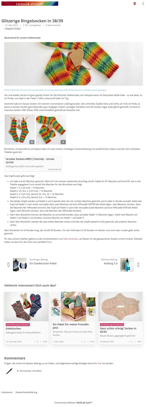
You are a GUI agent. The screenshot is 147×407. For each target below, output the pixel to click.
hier (100, 363)
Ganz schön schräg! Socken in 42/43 (118, 330)
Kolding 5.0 (110, 263)
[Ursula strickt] (30, 3)
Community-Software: (73, 402)
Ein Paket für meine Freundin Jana (71, 326)
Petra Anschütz (70, 238)
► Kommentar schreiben (29, 370)
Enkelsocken (13, 328)
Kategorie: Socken (12, 28)
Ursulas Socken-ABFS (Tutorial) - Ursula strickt (30, 160)
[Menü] (143, 3)
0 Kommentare (53, 25)
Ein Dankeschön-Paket (43, 263)
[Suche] (135, 3)
